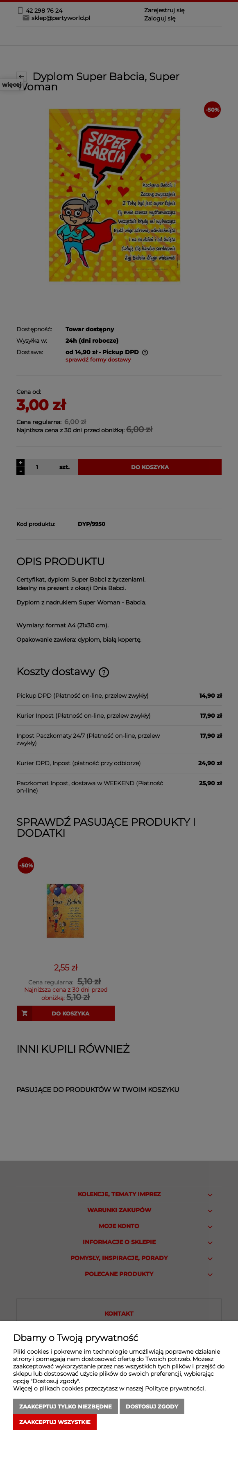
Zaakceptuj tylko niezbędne (65, 1406)
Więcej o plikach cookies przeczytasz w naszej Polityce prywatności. (109, 1388)
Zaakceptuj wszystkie (55, 1422)
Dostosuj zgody (152, 1406)
